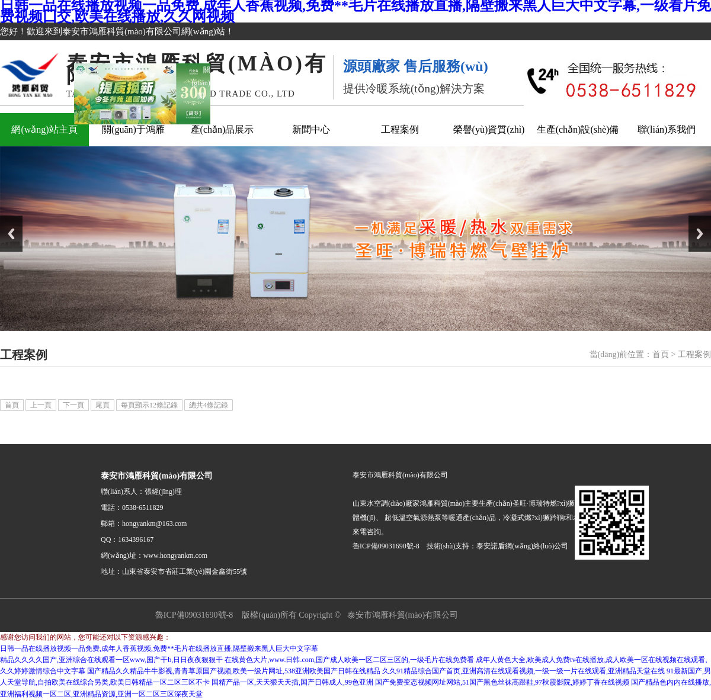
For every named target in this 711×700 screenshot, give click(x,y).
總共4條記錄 (208, 405)
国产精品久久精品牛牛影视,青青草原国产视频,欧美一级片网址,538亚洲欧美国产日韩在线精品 (233, 671)
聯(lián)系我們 (667, 129)
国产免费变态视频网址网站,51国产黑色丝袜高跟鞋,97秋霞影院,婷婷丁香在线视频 (502, 682)
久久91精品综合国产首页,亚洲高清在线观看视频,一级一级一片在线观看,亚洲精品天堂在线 (523, 671)
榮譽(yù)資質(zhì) (489, 129)
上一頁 (41, 405)
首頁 (660, 354)
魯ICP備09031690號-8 (194, 615)
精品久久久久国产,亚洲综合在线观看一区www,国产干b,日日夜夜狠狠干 (111, 660)
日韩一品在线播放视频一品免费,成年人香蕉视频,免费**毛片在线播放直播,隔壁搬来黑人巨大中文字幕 (159, 648)
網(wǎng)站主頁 (44, 129)
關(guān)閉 (202, 81)
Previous (11, 234)
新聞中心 (311, 129)
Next (699, 234)
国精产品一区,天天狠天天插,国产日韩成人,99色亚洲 (292, 682)
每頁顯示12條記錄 (149, 405)
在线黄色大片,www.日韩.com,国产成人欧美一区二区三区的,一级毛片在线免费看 (349, 660)
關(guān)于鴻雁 (133, 129)
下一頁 (73, 405)
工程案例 (400, 129)
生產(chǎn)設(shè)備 (578, 129)
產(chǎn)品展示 (222, 129)
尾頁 (102, 405)
